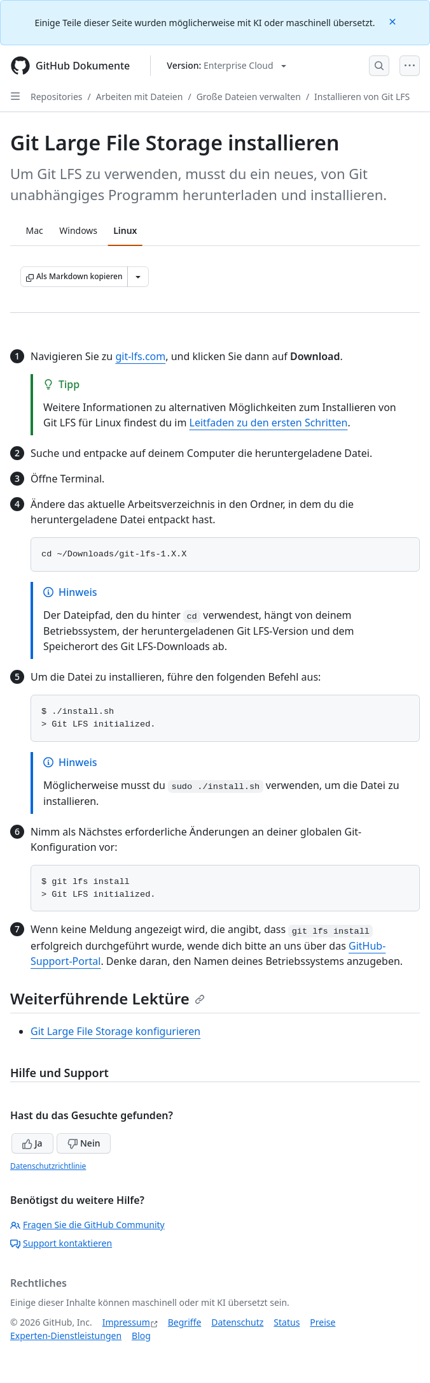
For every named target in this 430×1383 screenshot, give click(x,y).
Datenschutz (237, 1322)
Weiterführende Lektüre (107, 998)
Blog (141, 1335)
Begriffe (185, 1322)
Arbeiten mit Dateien (139, 97)
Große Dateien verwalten (249, 97)
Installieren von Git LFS (362, 97)
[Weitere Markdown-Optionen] (138, 276)
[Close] (394, 20)
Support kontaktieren (61, 1243)
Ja (32, 1143)
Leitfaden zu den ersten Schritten (269, 423)
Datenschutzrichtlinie (48, 1166)
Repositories (57, 97)
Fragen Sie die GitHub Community (87, 1225)
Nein (83, 1143)
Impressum (126, 1322)
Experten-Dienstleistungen (65, 1335)
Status (287, 1322)
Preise (322, 1322)
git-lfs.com (140, 356)
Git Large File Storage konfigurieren (115, 1031)
